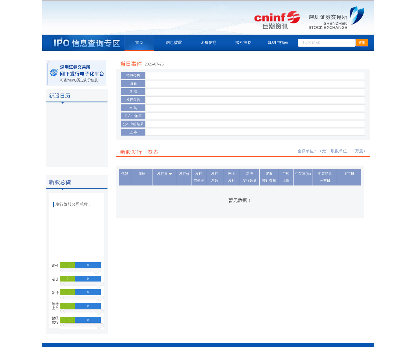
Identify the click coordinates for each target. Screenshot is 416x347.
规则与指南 (278, 42)
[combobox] (327, 43)
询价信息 (208, 42)
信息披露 (174, 42)
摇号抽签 (243, 42)
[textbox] (327, 43)
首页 (139, 42)
